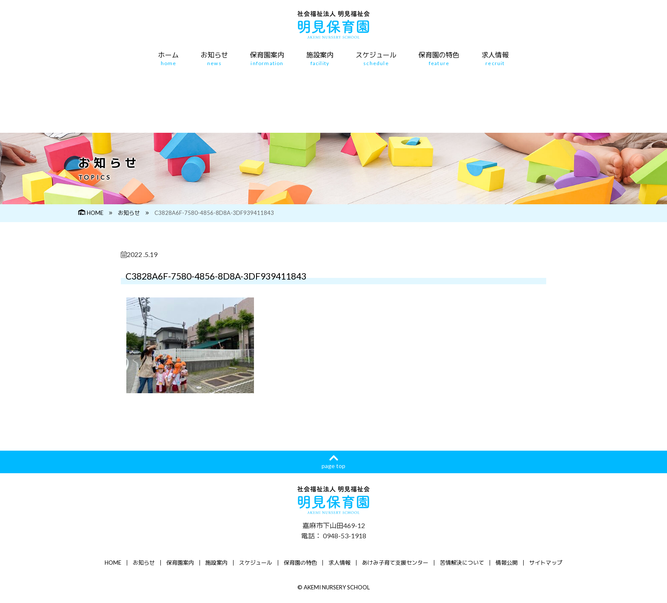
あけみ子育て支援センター (395, 562)
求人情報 (495, 58)
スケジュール (376, 58)
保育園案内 (267, 58)
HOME (90, 212)
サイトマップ (545, 562)
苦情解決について (462, 562)
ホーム (168, 58)
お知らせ (214, 58)
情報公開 (507, 562)
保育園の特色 (439, 58)
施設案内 (320, 58)
